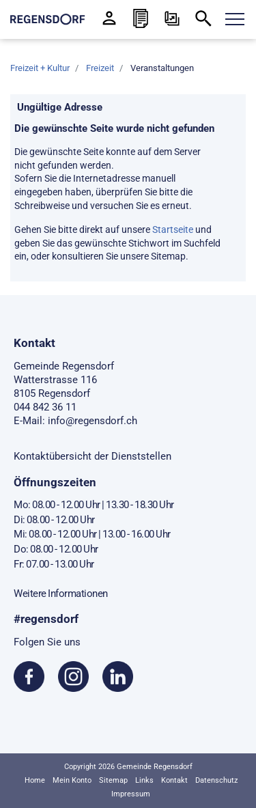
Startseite (172, 229)
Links (144, 780)
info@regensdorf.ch (92, 421)
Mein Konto (72, 780)
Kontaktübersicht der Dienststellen (92, 456)
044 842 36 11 (45, 407)
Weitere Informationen (61, 593)
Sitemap (113, 780)
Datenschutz (216, 780)
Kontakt (174, 780)
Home (35, 780)
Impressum (130, 794)
